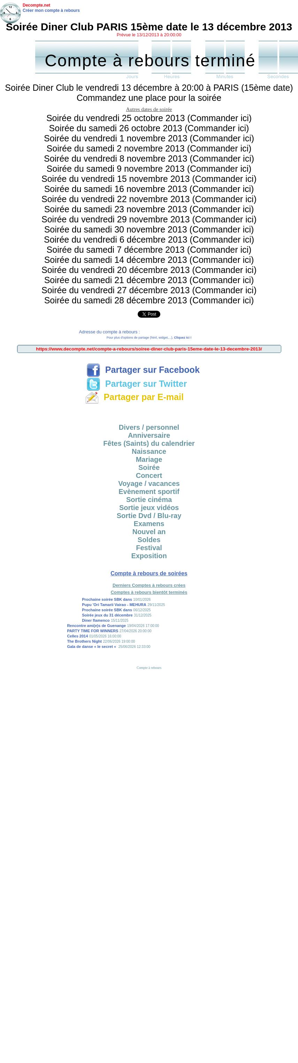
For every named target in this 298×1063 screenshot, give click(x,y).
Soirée (149, 467)
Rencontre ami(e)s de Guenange (96, 625)
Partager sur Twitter (136, 384)
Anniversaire (149, 435)
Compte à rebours (149, 668)
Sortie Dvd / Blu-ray (149, 515)
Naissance (149, 451)
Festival (149, 548)
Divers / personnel (149, 427)
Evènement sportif (149, 491)
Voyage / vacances (148, 483)
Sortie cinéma (149, 499)
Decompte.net (36, 5)
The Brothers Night (84, 641)
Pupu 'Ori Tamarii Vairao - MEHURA (114, 605)
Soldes (149, 540)
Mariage (149, 459)
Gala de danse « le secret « (92, 646)
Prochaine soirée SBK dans (107, 599)
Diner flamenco (95, 620)
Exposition (149, 556)
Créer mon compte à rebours (51, 10)
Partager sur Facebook (143, 370)
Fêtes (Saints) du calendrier (148, 443)
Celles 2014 (77, 636)
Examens (149, 523)
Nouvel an (149, 532)
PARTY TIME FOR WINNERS (92, 631)
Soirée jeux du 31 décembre (107, 615)
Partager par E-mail (134, 397)
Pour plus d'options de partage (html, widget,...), (149, 337)
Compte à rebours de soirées (149, 573)
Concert (149, 475)
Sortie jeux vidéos (149, 507)
